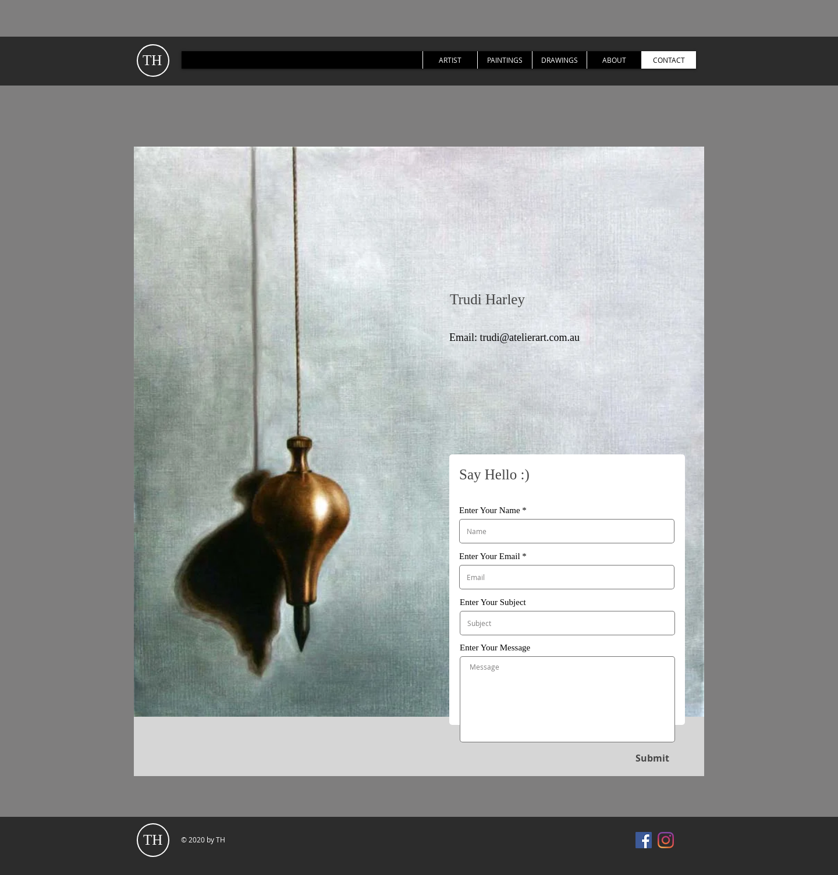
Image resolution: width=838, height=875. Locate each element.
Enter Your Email (489, 556)
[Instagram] (666, 840)
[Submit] (652, 758)
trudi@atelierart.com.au (530, 337)
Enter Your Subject (493, 602)
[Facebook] (643, 840)
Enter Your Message (495, 647)
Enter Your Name (489, 510)
